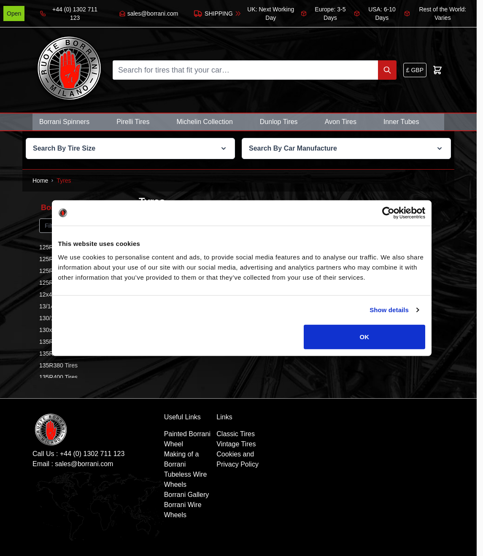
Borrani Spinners (64, 121)
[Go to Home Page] (40, 180)
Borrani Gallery (186, 494)
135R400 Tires (58, 377)
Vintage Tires (236, 444)
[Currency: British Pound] (414, 70)
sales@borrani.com (84, 463)
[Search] (387, 70)
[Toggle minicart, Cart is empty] (437, 70)
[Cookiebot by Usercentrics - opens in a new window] (388, 213)
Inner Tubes (401, 121)
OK (365, 336)
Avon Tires (340, 121)
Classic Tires (235, 433)
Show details (389, 309)
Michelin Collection (204, 121)
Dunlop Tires (279, 121)
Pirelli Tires (132, 121)
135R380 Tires (58, 365)
